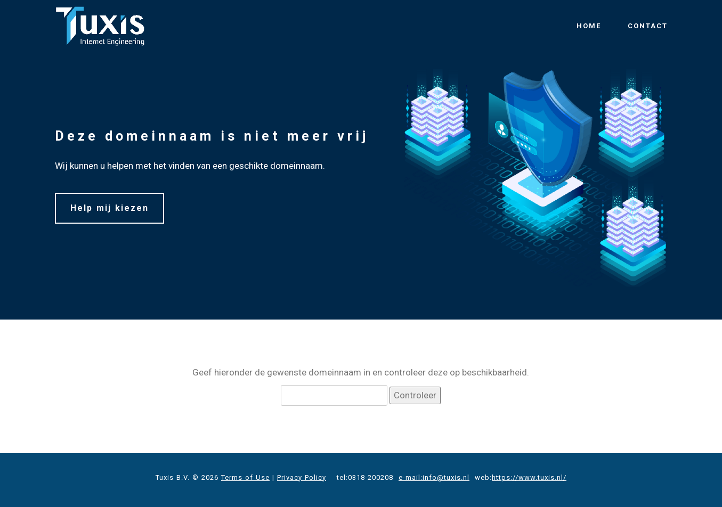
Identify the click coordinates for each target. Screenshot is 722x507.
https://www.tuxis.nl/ (529, 477)
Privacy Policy (301, 477)
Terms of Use (245, 477)
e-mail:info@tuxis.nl (434, 477)
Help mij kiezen (109, 208)
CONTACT (648, 26)
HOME (589, 26)
